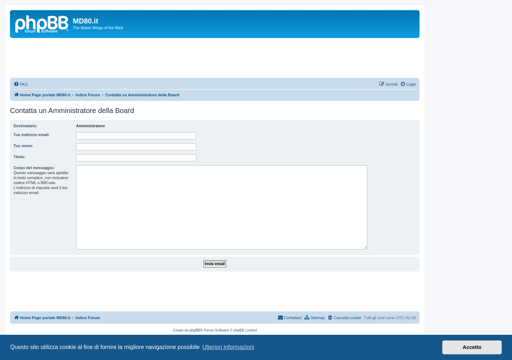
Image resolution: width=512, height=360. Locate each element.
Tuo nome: (23, 146)
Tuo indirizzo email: (32, 135)
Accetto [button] (472, 347)
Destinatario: (25, 126)
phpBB (195, 330)
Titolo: (19, 157)
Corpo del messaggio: (34, 168)
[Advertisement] (214, 58)
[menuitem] (21, 84)
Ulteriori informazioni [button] (228, 347)
